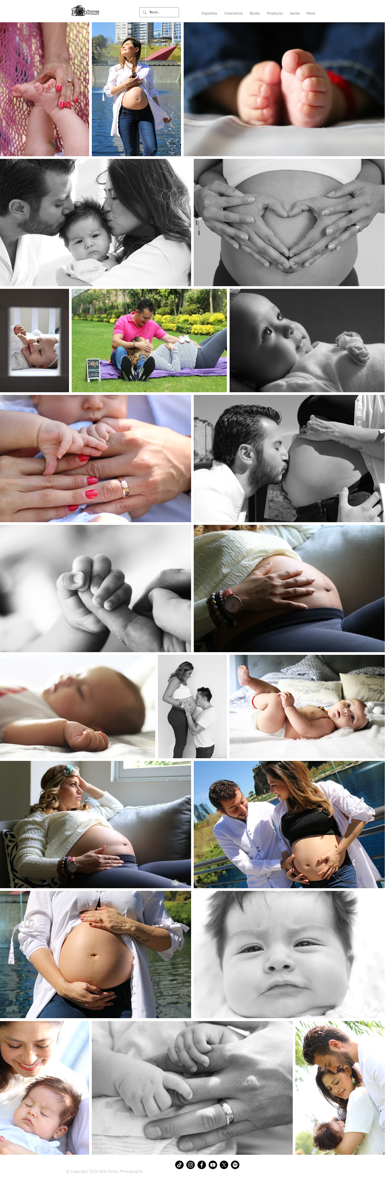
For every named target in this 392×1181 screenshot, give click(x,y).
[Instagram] (190, 1165)
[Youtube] (213, 1165)
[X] (224, 1165)
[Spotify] (235, 1165)
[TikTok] (179, 1165)
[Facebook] (201, 1165)
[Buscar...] (158, 12)
